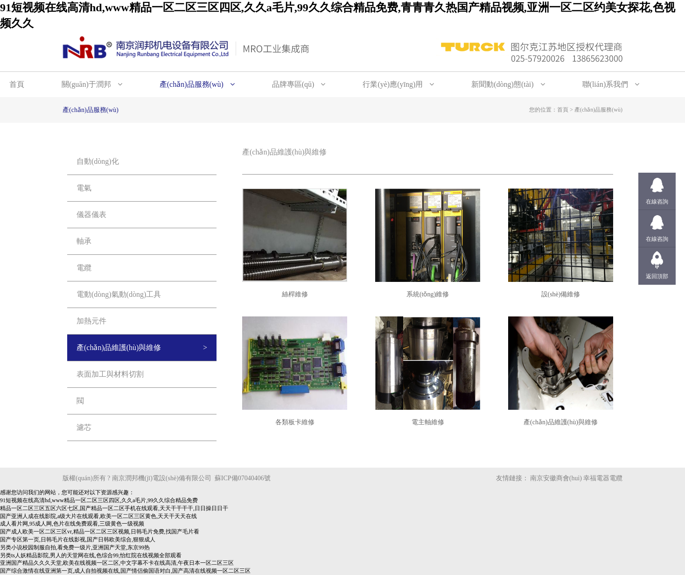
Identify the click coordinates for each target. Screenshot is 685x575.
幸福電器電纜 (602, 478)
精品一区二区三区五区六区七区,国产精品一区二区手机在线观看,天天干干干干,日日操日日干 (114, 508)
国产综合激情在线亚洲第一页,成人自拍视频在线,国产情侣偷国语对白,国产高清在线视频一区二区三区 (125, 571)
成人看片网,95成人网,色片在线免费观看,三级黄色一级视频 (72, 523)
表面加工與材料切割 (110, 374)
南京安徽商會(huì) (556, 478)
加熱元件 (91, 321)
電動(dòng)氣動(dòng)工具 (119, 294)
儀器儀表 (91, 214)
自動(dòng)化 (98, 161)
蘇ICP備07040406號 (243, 478)
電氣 (84, 188)
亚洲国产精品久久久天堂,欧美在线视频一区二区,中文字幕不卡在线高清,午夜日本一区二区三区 (117, 563)
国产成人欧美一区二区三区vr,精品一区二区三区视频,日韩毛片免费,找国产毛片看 (99, 531)
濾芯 (84, 427)
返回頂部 (657, 276)
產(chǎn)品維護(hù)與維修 (119, 347)
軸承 (84, 241)
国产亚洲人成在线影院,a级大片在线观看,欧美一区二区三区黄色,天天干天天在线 (98, 516)
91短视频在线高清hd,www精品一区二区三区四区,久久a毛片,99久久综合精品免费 (99, 500)
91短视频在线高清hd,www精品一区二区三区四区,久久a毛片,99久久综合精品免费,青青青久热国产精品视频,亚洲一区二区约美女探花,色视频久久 (337, 15)
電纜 (84, 268)
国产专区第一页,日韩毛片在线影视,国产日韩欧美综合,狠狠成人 (77, 539)
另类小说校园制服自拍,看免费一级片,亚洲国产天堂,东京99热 (75, 547)
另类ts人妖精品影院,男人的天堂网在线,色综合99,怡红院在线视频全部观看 (91, 555)
